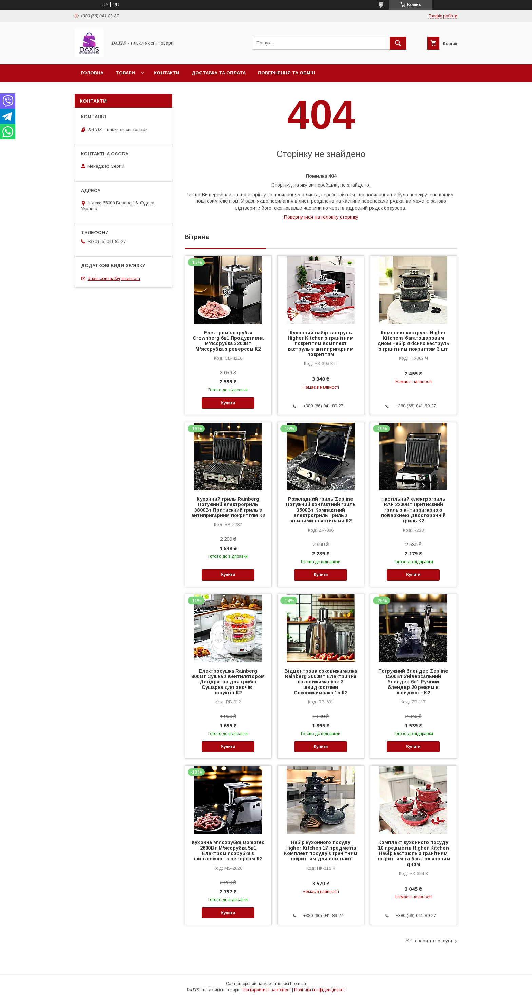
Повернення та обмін (286, 72)
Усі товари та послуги (429, 940)
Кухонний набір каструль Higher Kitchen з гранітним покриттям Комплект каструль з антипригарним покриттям (321, 343)
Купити (228, 402)
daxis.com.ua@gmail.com (114, 278)
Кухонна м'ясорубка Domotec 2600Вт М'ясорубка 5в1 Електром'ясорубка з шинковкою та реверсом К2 (228, 850)
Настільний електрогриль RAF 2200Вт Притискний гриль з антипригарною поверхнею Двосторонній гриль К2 (413, 509)
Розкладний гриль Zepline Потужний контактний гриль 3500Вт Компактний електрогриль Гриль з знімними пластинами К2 (321, 509)
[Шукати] (398, 43)
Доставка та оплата (219, 72)
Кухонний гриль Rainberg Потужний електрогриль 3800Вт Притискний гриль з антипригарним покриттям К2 (228, 507)
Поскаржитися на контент (267, 989)
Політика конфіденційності (320, 989)
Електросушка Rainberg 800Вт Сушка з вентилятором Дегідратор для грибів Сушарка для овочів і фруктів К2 (228, 681)
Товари (125, 72)
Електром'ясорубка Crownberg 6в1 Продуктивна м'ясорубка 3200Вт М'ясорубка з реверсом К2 (228, 341)
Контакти (166, 72)
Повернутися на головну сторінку (321, 217)
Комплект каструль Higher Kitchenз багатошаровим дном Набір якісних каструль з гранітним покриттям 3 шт (413, 341)
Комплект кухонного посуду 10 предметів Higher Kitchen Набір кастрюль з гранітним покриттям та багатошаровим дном (413, 853)
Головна (92, 72)
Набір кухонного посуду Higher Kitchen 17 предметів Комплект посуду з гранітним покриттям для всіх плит (320, 850)
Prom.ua (298, 983)
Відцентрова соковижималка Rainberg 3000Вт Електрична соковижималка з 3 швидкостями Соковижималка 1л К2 (320, 681)
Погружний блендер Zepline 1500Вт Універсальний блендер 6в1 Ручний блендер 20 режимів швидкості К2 (413, 681)
